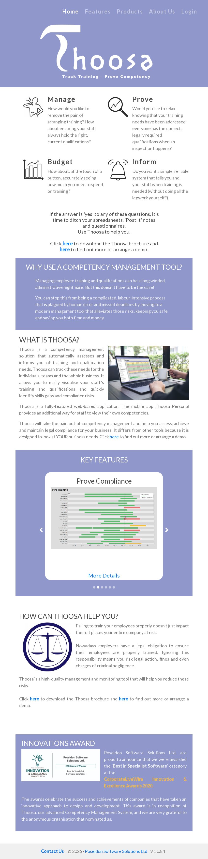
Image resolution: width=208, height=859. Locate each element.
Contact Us (52, 851)
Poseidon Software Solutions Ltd (116, 851)
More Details (104, 575)
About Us (162, 11)
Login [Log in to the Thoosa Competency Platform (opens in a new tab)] (189, 11)
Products (130, 11)
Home (70, 11)
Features (98, 11)
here (68, 243)
